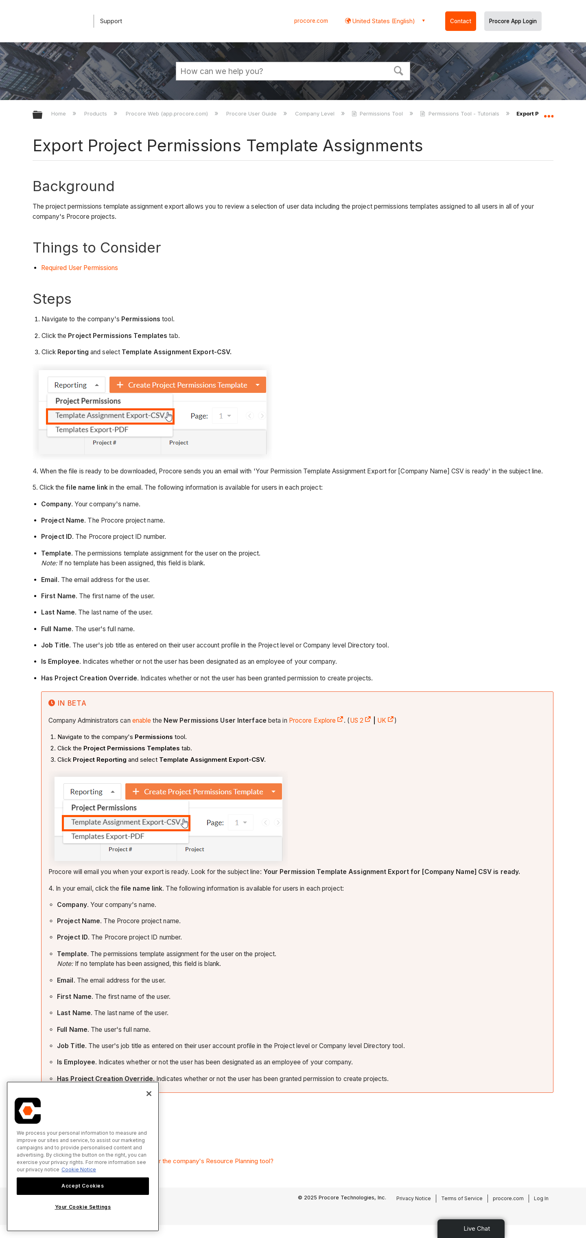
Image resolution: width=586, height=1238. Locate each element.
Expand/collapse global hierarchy (42, 115)
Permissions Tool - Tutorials (460, 113)
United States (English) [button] (383, 20)
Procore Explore (316, 720)
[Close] (149, 1094)
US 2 (361, 720)
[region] (83, 1156)
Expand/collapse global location (548, 113)
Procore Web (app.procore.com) (168, 113)
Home (59, 113)
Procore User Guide (252, 113)
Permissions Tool (378, 113)
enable (141, 720)
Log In (541, 1198)
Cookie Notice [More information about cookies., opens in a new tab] (78, 1169)
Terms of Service (462, 1198)
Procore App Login (513, 21)
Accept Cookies (82, 1186)
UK (385, 720)
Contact (460, 21)
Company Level (315, 113)
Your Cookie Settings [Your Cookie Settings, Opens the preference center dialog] (83, 1207)
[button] (398, 70)
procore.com (311, 20)
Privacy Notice (413, 1198)
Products (96, 113)
